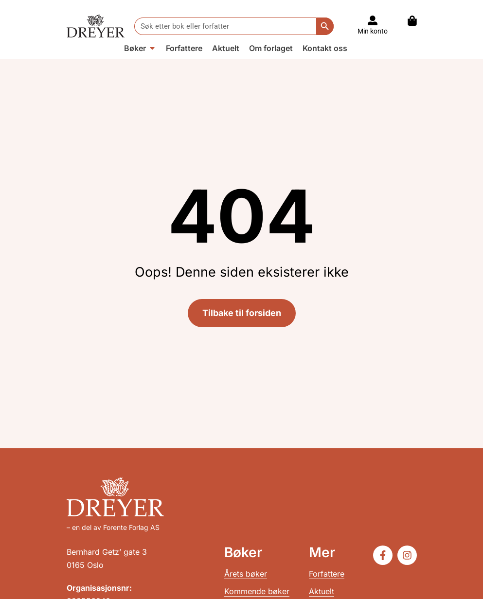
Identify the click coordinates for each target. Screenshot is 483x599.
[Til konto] (372, 20)
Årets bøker (245, 574)
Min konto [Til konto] (373, 31)
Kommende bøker (256, 591)
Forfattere (326, 574)
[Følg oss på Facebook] (383, 555)
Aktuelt (321, 591)
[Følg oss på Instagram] (407, 555)
